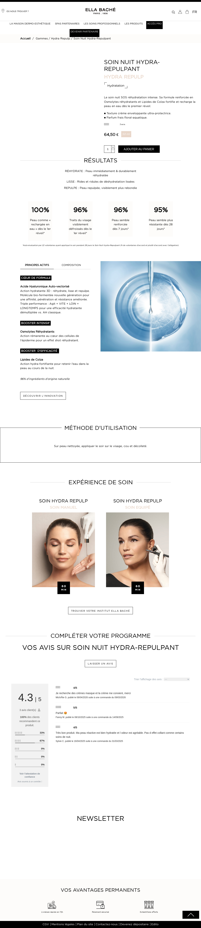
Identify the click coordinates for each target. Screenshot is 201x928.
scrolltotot (190, 915)
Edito (155, 924)
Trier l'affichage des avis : (162, 679)
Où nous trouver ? (15, 11)
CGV (46, 924)
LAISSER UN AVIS (100, 663)
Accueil (25, 38)
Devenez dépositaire (134, 924)
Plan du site (85, 924)
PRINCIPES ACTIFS (37, 265)
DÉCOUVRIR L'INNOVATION (43, 395)
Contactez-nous (107, 924)
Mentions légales (62, 924)
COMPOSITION (71, 265)
